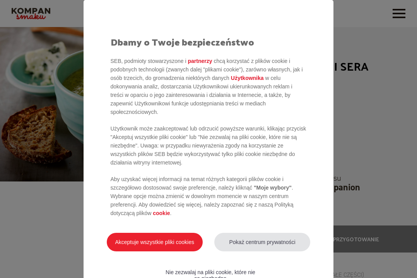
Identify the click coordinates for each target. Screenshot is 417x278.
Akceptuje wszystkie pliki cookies (154, 242)
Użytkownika (247, 78)
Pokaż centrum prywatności (262, 242)
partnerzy (200, 61)
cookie (161, 213)
